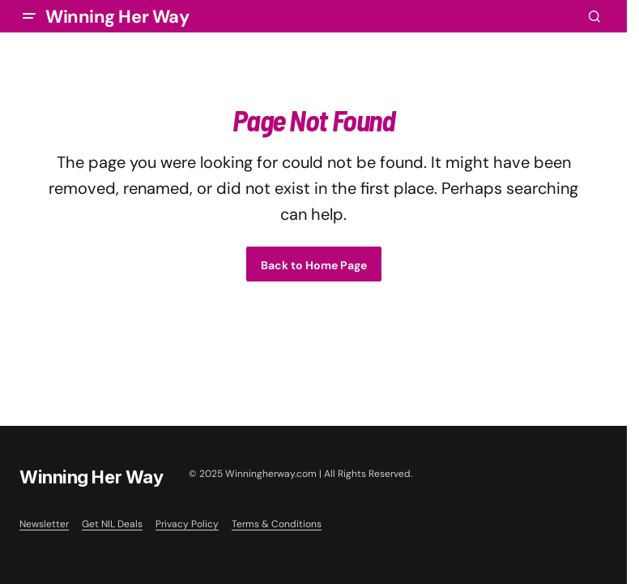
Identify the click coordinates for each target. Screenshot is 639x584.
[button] (29, 16)
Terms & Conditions (277, 523)
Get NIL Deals (112, 523)
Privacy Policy (187, 523)
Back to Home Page (314, 265)
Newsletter (44, 523)
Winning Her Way (117, 16)
